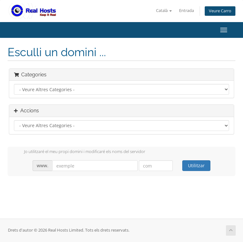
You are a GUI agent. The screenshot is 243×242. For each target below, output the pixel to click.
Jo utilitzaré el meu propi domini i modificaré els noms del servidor (79, 152)
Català (164, 10)
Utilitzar (196, 165)
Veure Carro (220, 11)
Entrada (186, 10)
